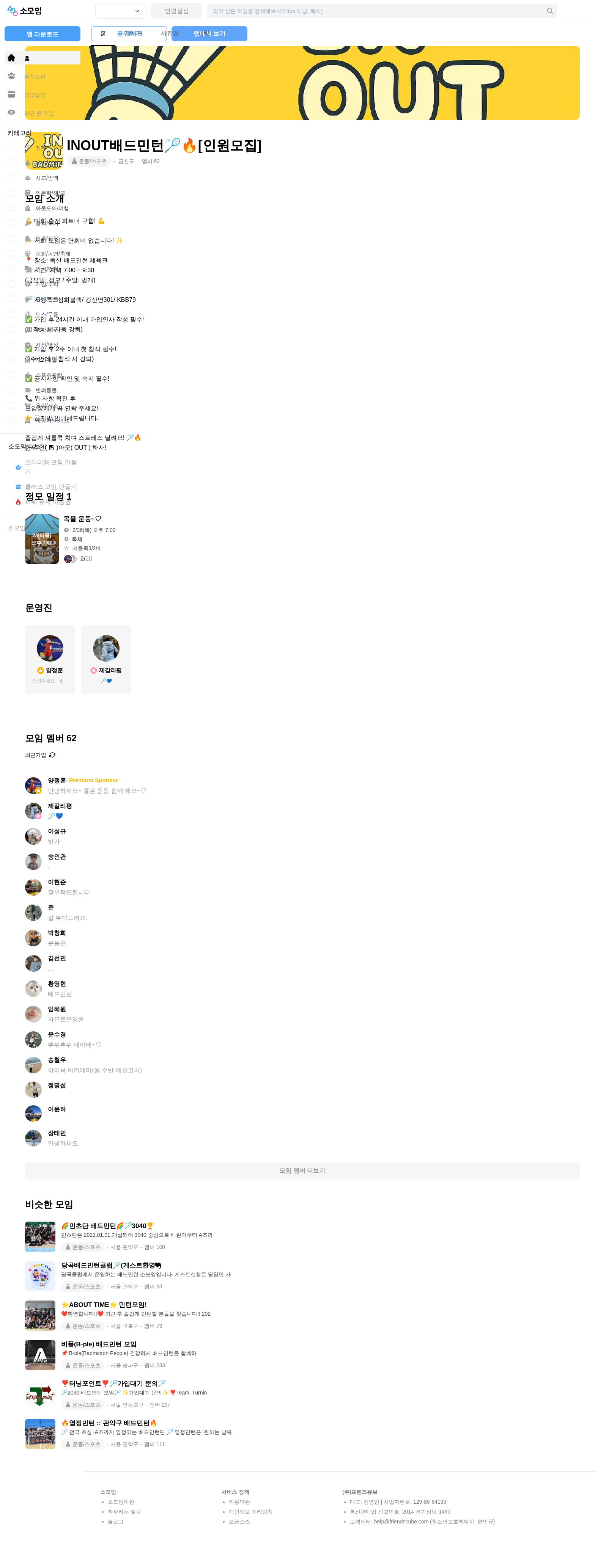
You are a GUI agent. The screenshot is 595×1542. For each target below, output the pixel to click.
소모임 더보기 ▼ (31, 446)
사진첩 (179, 33)
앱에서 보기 (542, 33)
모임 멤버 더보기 (340, 1170)
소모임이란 (121, 1502)
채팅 (212, 33)
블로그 (116, 1521)
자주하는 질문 (124, 1512)
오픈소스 (239, 1521)
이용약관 (239, 1502)
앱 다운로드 (42, 34)
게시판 (143, 33)
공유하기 (461, 33)
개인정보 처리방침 (251, 1512)
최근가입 (115, 755)
